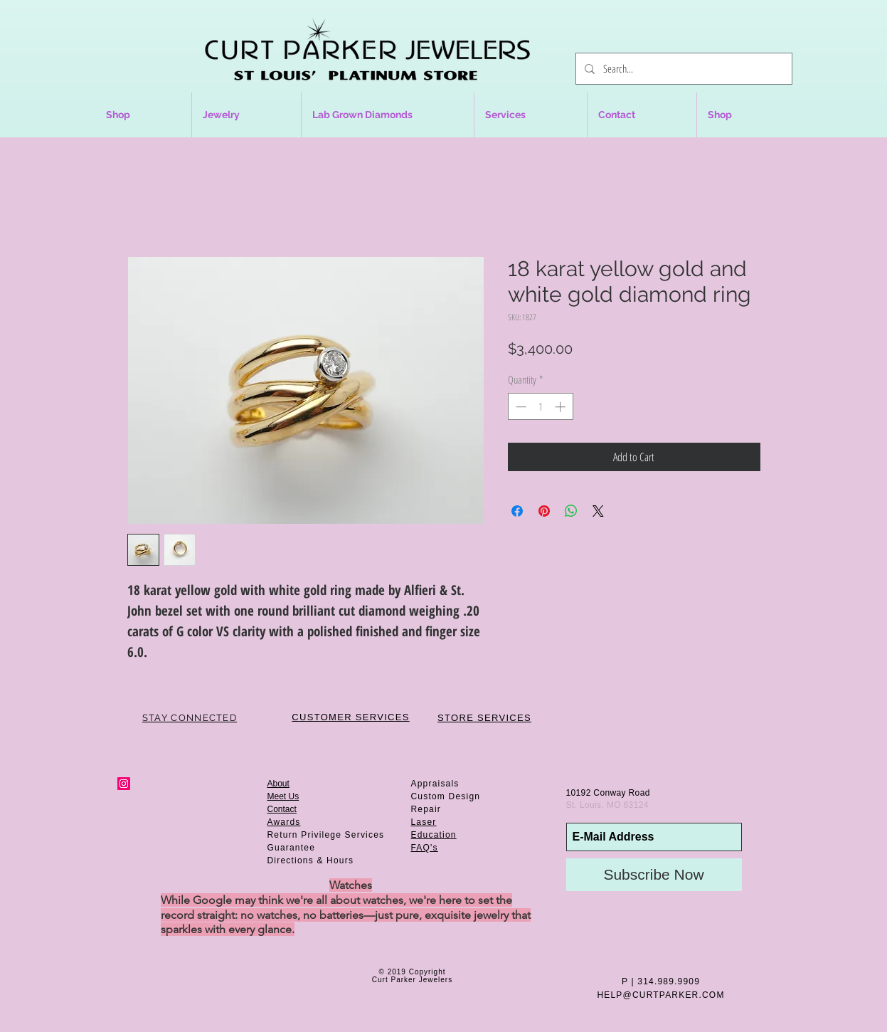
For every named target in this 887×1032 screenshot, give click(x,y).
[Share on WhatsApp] (571, 511)
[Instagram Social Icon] (123, 783)
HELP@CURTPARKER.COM (660, 995)
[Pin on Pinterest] (544, 511)
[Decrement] (519, 407)
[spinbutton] (540, 407)
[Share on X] (598, 511)
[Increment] (561, 407)
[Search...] (682, 68)
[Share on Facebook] (517, 511)
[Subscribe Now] (654, 874)
